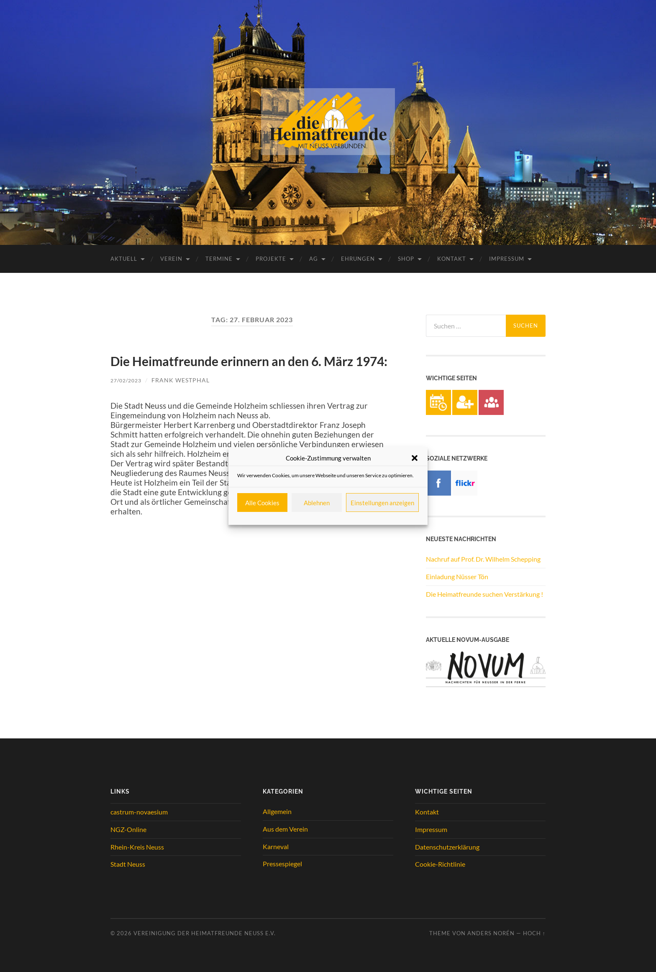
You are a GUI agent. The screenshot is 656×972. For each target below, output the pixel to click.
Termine (219, 258)
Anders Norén (491, 933)
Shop (406, 258)
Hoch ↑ (534, 933)
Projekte (271, 258)
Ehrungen (358, 258)
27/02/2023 (128, 402)
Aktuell (123, 258)
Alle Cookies (262, 502)
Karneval (276, 846)
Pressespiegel (282, 864)
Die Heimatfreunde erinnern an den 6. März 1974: (242, 370)
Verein (171, 258)
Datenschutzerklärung (447, 847)
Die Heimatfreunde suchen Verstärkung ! (484, 594)
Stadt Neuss (127, 864)
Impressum (506, 258)
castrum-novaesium (139, 812)
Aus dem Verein (285, 829)
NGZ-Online (128, 829)
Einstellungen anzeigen (382, 502)
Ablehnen (317, 502)
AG (313, 258)
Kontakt (451, 258)
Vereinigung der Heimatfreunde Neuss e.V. (204, 933)
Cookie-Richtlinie (440, 864)
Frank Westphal (185, 402)
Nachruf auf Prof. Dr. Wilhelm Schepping (483, 559)
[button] (414, 458)
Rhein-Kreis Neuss (137, 847)
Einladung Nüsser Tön (457, 576)
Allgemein (277, 811)
